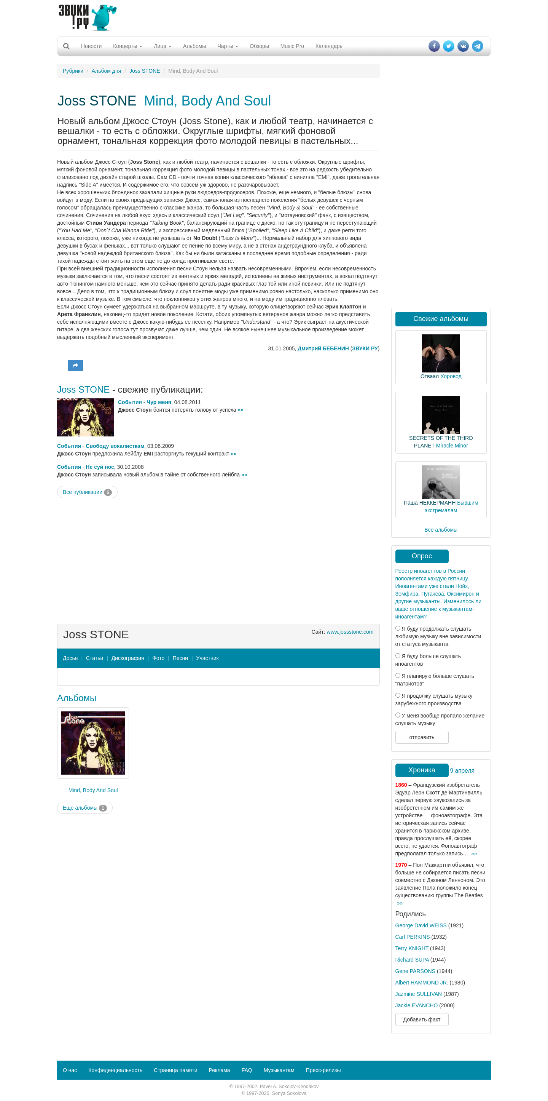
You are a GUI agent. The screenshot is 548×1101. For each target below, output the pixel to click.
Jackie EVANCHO (416, 1005)
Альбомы (194, 46)
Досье (70, 658)
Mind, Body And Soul (207, 101)
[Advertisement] (274, 17)
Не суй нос (100, 467)
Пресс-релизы (323, 1070)
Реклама (219, 1070)
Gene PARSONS (415, 971)
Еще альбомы (85, 808)
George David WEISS (421, 925)
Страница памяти (175, 1070)
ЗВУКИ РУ (365, 348)
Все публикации (87, 492)
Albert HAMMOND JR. (421, 983)
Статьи (94, 658)
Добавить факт (422, 1019)
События (130, 402)
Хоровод (450, 376)
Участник (207, 658)
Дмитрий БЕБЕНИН (323, 348)
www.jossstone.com (350, 632)
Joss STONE (144, 71)
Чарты (227, 46)
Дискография (128, 658)
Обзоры (259, 46)
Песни (180, 658)
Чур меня (159, 402)
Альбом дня (106, 71)
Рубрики (73, 71)
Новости (91, 46)
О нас (70, 1070)
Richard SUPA (412, 960)
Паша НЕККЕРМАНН (430, 503)
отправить (421, 737)
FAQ (247, 1070)
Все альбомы (440, 530)
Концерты (127, 46)
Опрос (422, 556)
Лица (163, 46)
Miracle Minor (452, 446)
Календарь (328, 46)
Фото (158, 658)
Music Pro (292, 46)
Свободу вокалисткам (115, 446)
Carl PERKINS (412, 937)
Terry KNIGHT (412, 948)
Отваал (430, 376)
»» (241, 410)
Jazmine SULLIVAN (418, 994)
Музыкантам (279, 1070)
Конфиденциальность (115, 1070)
